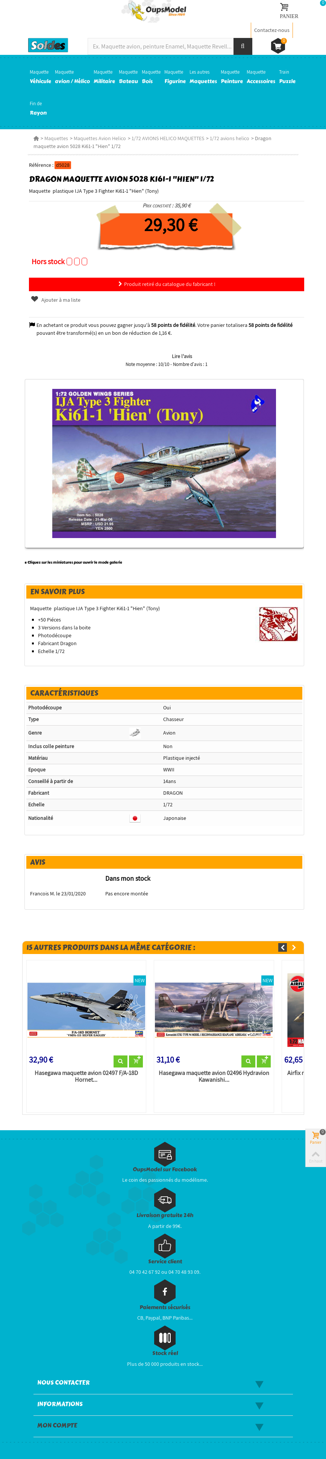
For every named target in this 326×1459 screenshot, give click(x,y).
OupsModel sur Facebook (165, 1169)
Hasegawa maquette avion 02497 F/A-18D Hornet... (86, 1076)
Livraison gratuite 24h (164, 1215)
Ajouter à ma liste (55, 299)
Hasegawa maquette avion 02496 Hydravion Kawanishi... (214, 1076)
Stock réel (165, 1353)
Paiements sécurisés (164, 1307)
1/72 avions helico (229, 138)
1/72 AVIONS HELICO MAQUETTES (168, 138)
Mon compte (57, 1425)
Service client (165, 1261)
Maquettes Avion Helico (100, 138)
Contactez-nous (272, 30)
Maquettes (56, 138)
